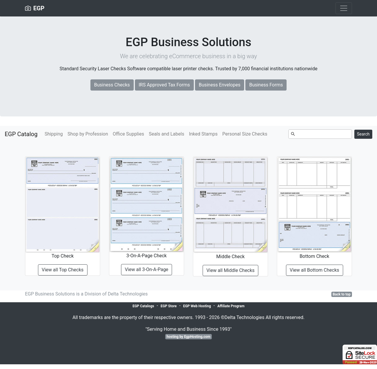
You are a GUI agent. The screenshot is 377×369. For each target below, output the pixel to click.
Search (363, 134)
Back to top (341, 294)
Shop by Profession (87, 134)
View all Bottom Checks (314, 270)
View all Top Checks (63, 270)
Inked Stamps (203, 134)
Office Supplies (128, 134)
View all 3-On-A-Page (146, 269)
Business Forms (266, 85)
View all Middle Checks (230, 270)
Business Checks (112, 85)
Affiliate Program (230, 306)
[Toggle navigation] (343, 8)
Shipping (53, 134)
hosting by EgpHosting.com (189, 337)
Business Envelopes (220, 85)
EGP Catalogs (143, 306)
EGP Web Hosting (197, 306)
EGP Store (168, 306)
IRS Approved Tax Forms (164, 85)
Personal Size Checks (244, 134)
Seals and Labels (166, 134)
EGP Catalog (21, 134)
